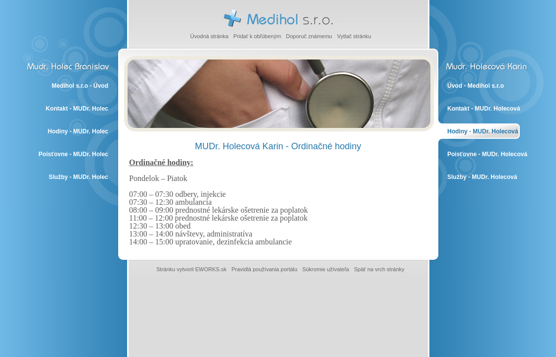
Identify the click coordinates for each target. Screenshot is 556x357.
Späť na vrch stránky (379, 269)
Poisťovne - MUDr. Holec (73, 154)
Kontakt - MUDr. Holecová (483, 108)
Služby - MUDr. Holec (78, 177)
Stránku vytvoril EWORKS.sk (191, 269)
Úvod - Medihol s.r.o (475, 85)
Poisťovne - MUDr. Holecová (487, 154)
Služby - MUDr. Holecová (482, 177)
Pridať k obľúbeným (257, 36)
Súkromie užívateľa (325, 269)
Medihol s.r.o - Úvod (80, 85)
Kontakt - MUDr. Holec (77, 108)
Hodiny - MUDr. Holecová (482, 131)
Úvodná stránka (209, 36)
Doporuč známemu (309, 36)
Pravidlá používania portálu (264, 269)
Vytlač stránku (354, 36)
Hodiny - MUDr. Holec (78, 131)
